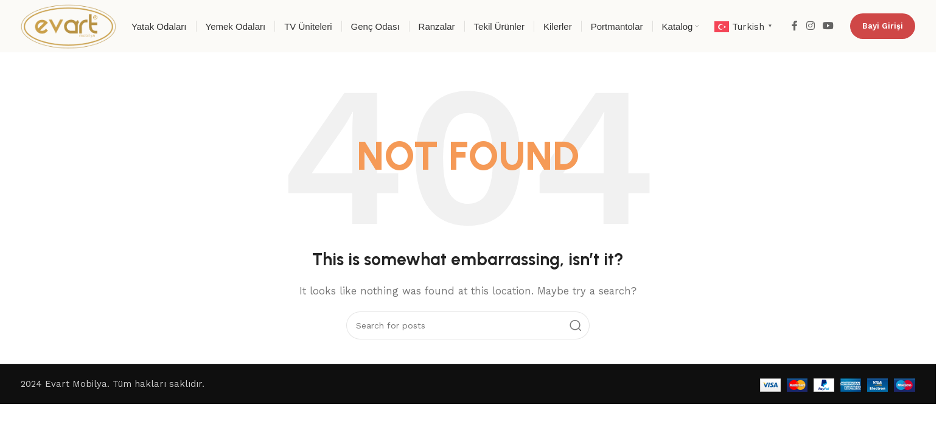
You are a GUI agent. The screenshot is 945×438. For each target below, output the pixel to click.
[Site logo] (68, 25)
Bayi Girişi (882, 25)
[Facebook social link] (794, 25)
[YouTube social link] (828, 25)
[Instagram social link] (810, 25)
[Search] (468, 325)
